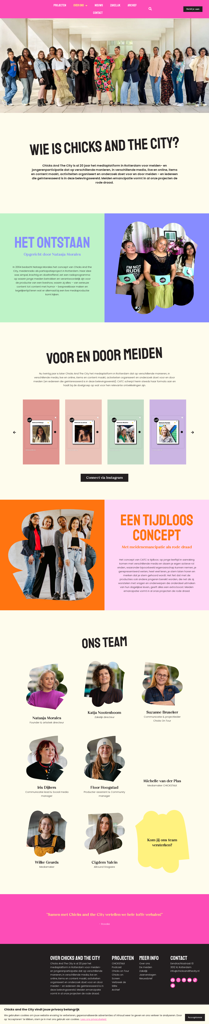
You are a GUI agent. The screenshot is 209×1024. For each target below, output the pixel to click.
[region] (104, 1014)
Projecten (60, 5)
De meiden (145, 967)
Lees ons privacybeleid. (93, 1019)
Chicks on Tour (120, 971)
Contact (98, 13)
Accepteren (195, 1017)
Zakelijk (115, 5)
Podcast (117, 967)
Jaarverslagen (147, 975)
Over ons (80, 5)
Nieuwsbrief (145, 978)
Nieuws (99, 5)
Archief (132, 5)
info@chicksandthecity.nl (184, 971)
